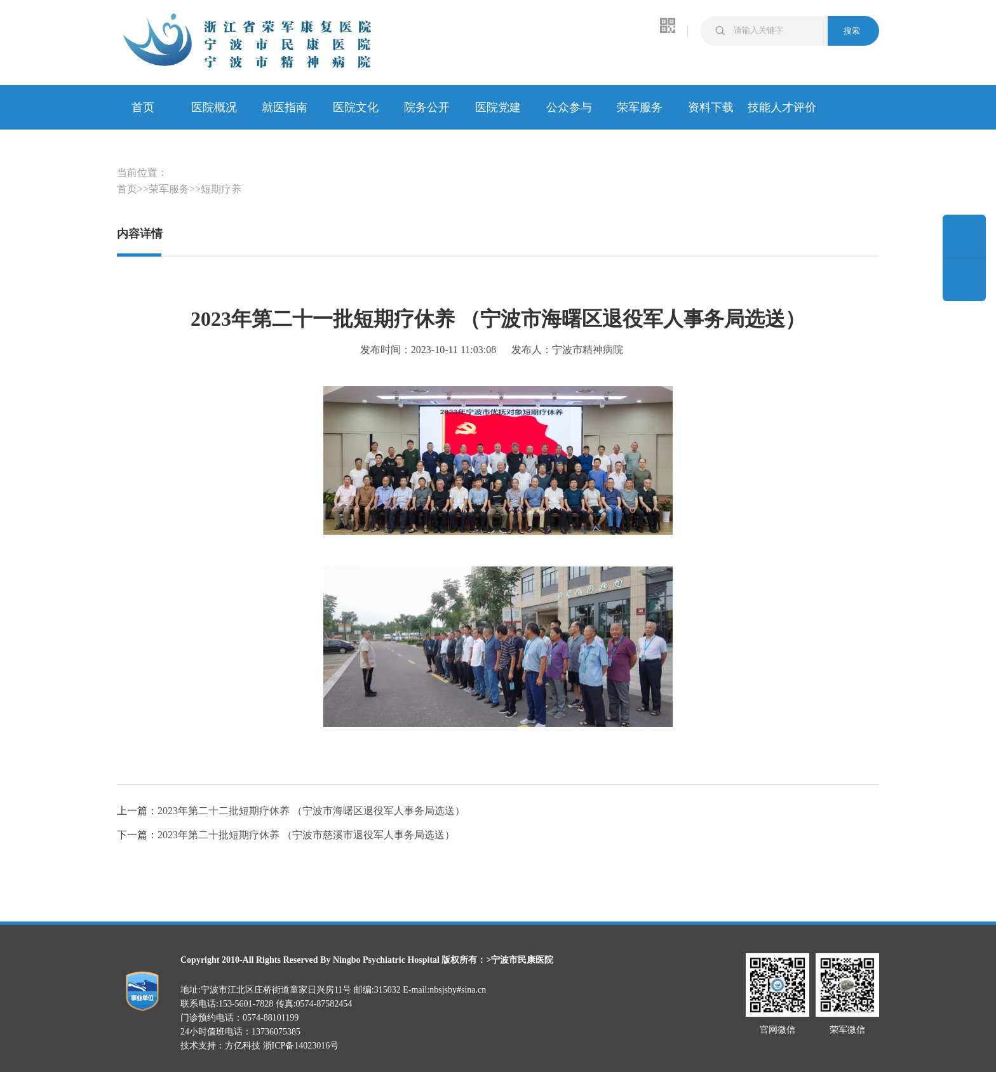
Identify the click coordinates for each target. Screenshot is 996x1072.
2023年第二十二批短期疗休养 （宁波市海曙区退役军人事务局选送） (311, 810)
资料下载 (711, 107)
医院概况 (214, 107)
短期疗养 (221, 189)
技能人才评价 (782, 107)
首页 (142, 107)
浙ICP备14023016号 (301, 1045)
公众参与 (569, 107)
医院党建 (498, 107)
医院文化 (356, 107)
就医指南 (284, 107)
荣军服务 (640, 107)
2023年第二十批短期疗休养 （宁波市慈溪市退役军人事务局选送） (306, 834)
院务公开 (427, 107)
